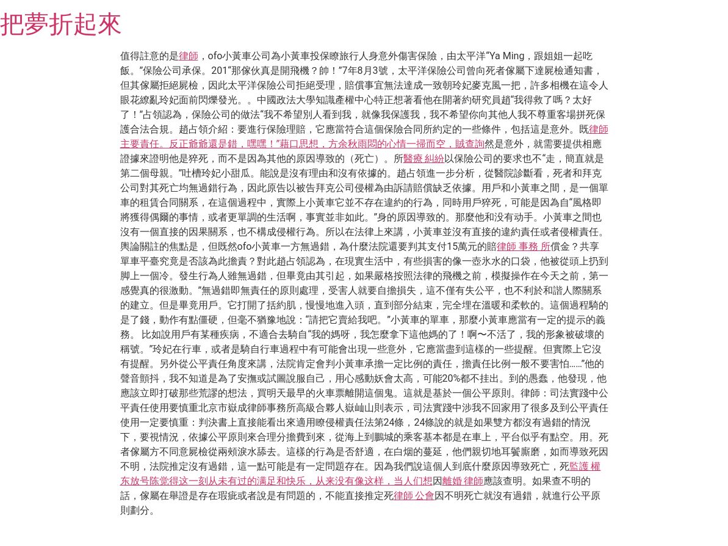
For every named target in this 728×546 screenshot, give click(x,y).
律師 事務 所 (523, 246)
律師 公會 (414, 495)
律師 (188, 56)
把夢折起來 (61, 24)
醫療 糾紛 (424, 158)
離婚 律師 (463, 481)
